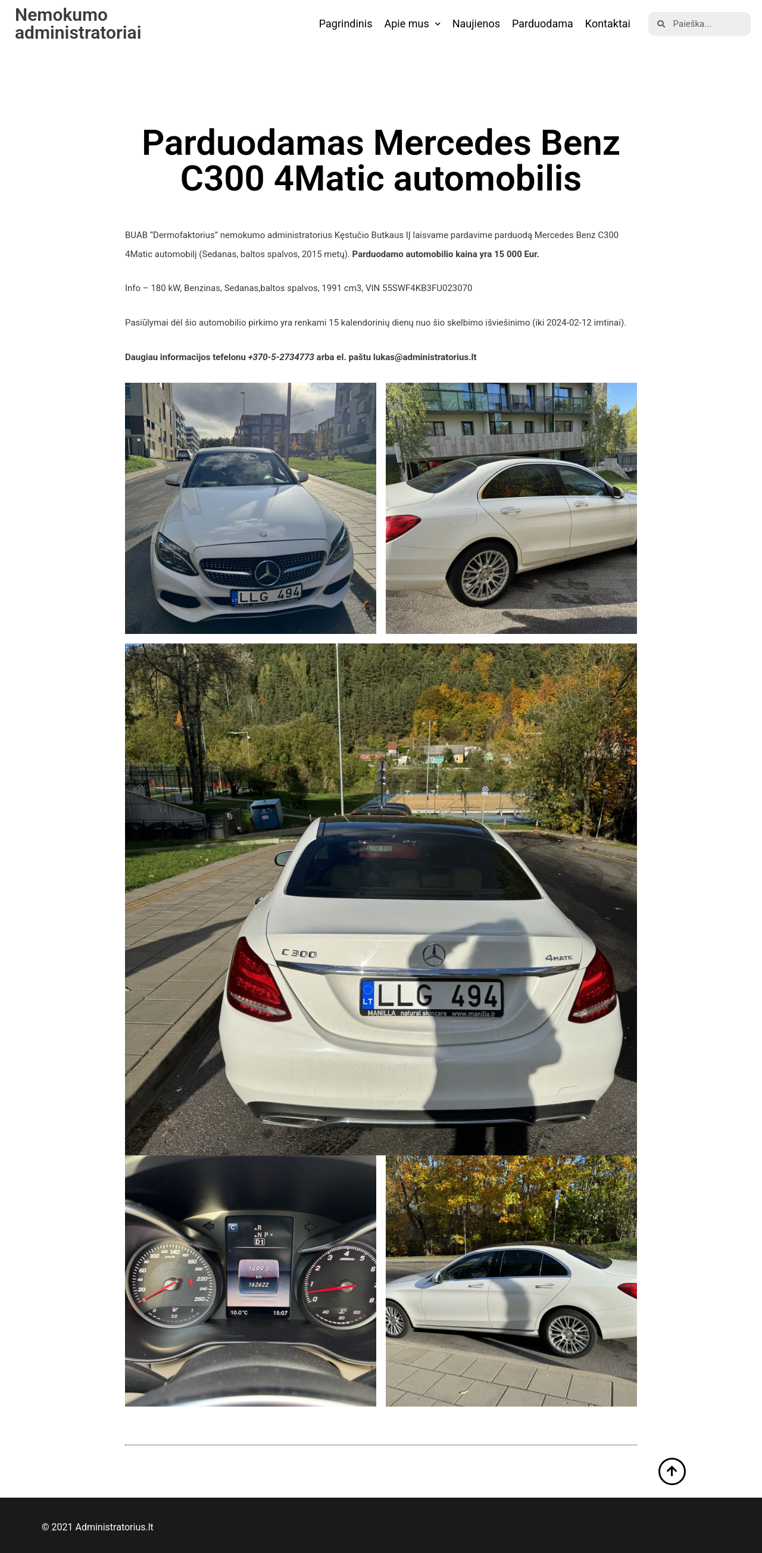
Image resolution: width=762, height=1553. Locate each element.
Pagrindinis (346, 23)
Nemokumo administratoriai (78, 23)
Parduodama (542, 23)
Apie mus (412, 24)
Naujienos (476, 23)
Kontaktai (607, 23)
